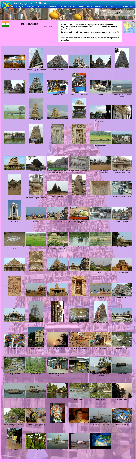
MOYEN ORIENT (50, 7)
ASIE (40, 7)
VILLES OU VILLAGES (126, 7)
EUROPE (72, 7)
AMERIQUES (30, 7)
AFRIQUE (19, 7)
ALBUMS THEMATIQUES (105, 7)
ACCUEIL (10, 7)
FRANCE (81, 7)
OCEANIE (62, 7)
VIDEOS (90, 7)
